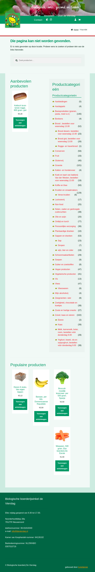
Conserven (60, 151)
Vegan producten (62, 269)
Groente (58, 165)
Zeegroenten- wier (63, 298)
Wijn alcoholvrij (61, 293)
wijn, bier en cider (65, 250)
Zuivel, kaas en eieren (64, 315)
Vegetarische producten (65, 274)
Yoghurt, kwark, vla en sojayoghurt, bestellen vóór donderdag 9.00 (67, 342)
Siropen (61, 245)
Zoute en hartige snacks (65, 310)
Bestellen (49, 15)
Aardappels (60, 106)
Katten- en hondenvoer (65, 170)
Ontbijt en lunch (62, 221)
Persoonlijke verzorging (65, 226)
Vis (56, 279)
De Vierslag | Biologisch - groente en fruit (12, 20)
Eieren (61, 320)
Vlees (57, 284)
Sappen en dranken (63, 236)
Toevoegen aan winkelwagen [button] (20, 123)
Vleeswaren (63, 288)
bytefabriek (83, 567)
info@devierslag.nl (20, 531)
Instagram (50, 19)
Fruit (57, 156)
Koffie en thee (61, 185)
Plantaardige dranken (64, 231)
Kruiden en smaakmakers (66, 190)
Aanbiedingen (61, 102)
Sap (59, 241)
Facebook (46, 19)
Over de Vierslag (66, 15)
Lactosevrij (59, 200)
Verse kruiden (64, 195)
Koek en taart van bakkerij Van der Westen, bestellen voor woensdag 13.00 (66, 177)
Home (37, 15)
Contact (38, 20)
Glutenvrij (59, 160)
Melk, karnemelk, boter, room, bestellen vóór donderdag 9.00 (68, 332)
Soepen (58, 260)
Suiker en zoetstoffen (64, 264)
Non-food (59, 204)
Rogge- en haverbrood (68, 146)
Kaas (60, 325)
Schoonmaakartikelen (64, 255)
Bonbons (59, 119)
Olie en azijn (60, 217)
